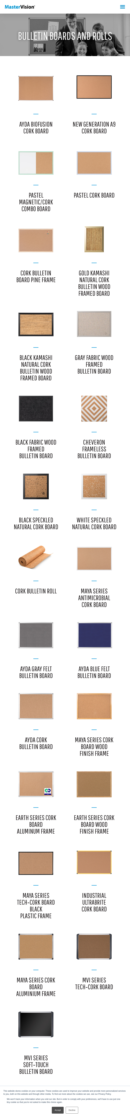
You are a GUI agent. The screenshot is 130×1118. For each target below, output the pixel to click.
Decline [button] (72, 1110)
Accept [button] (58, 1110)
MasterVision (20, 7)
